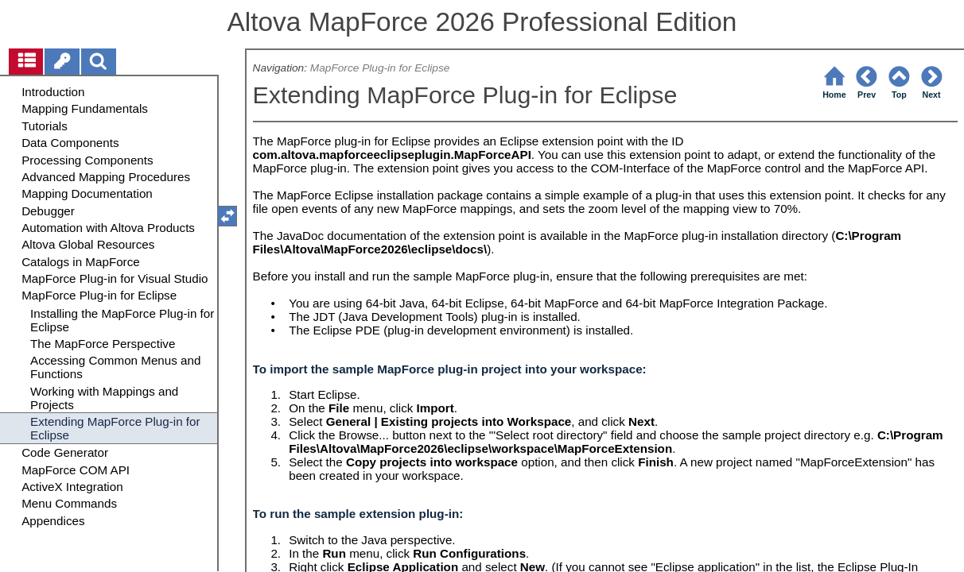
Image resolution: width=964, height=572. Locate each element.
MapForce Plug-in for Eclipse (380, 68)
